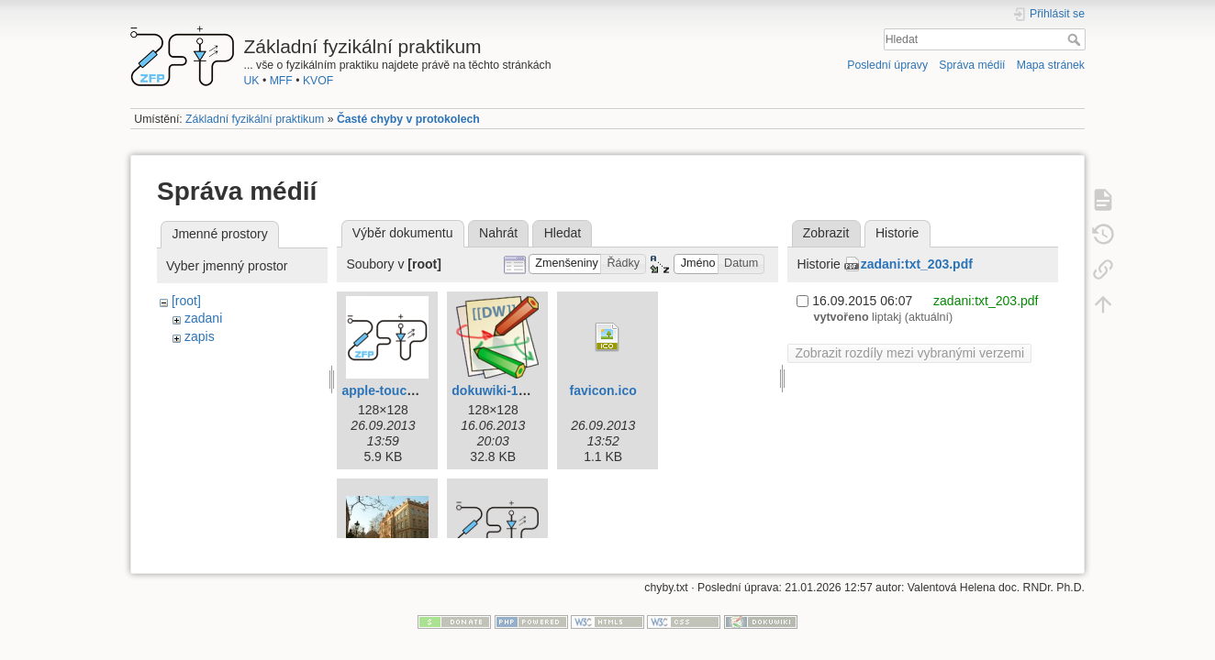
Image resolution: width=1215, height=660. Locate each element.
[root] (186, 300)
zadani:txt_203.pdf (917, 264)
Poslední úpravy (887, 65)
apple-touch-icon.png (406, 390)
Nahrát (498, 233)
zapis (199, 336)
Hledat (1076, 39)
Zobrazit (826, 233)
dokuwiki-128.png (505, 390)
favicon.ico (603, 390)
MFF (281, 80)
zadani (203, 318)
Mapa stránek (1051, 65)
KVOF (318, 80)
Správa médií (972, 65)
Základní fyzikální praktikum (254, 119)
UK (252, 80)
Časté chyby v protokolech (408, 119)
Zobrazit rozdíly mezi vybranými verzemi (909, 353)
